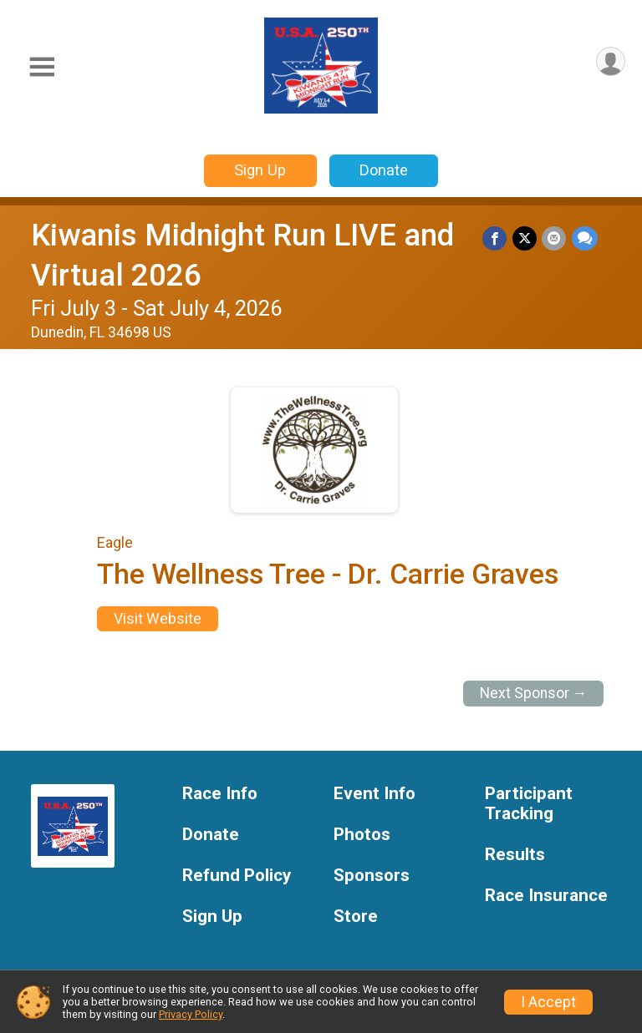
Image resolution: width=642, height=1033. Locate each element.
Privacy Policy (190, 1014)
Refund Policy (236, 875)
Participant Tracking (529, 803)
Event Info (374, 793)
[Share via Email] (555, 238)
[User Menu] (609, 62)
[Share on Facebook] (496, 238)
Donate (383, 170)
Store (356, 916)
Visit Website (157, 618)
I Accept (548, 1002)
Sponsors (372, 875)
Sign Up (260, 170)
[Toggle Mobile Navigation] (42, 67)
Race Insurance (546, 895)
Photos (362, 834)
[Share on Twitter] (525, 238)
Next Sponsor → (534, 693)
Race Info (219, 793)
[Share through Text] (585, 238)
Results (515, 854)
